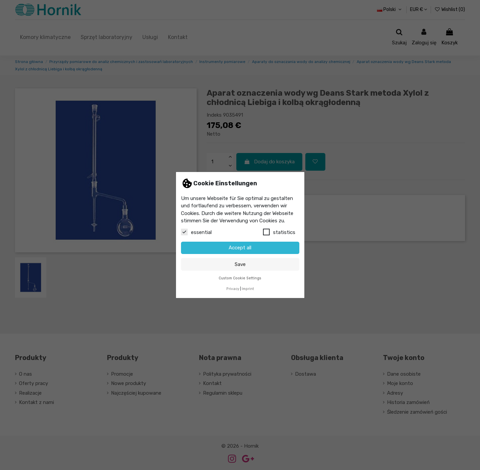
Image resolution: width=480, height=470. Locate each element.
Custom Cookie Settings (240, 278)
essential (196, 232)
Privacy (232, 289)
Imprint (248, 289)
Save (240, 264)
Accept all (240, 248)
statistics (279, 232)
